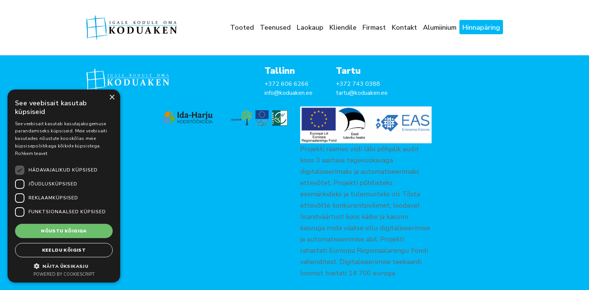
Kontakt (404, 27)
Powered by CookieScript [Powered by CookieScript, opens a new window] (64, 274)
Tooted (242, 27)
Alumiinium (439, 27)
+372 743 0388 (358, 84)
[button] (64, 266)
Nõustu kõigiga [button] (64, 231)
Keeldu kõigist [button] (64, 250)
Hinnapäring (481, 27)
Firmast (374, 27)
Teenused (275, 27)
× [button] (112, 97)
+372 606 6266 (286, 84)
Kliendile (342, 27)
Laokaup (310, 27)
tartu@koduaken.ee (362, 93)
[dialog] (64, 186)
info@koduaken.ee (288, 93)
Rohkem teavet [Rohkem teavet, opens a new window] (31, 153)
